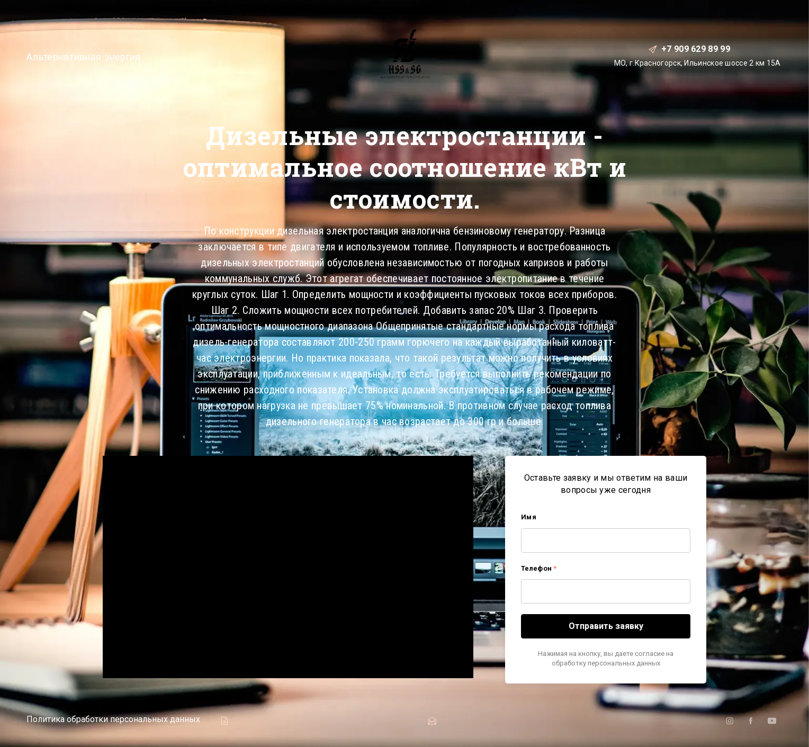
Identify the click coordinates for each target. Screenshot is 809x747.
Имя (528, 517)
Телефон (538, 568)
